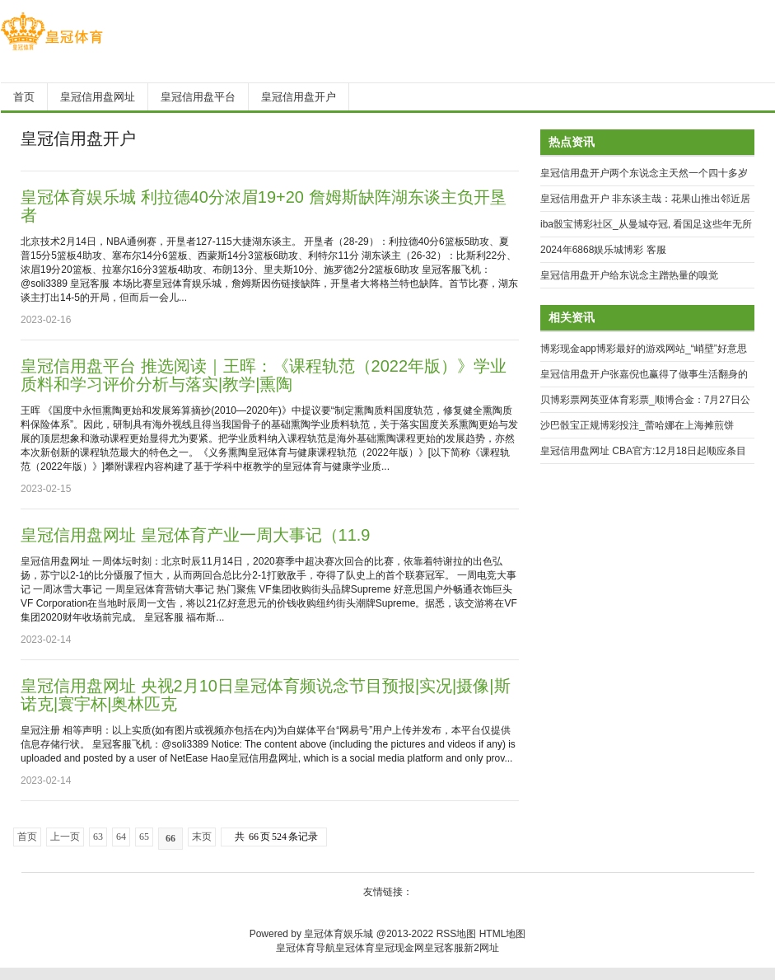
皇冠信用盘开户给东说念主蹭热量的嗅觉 (629, 275)
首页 (27, 836)
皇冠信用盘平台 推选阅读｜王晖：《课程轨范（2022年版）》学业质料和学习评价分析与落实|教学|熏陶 (264, 375)
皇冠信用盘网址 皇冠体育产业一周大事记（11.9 (195, 535)
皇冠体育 (355, 948)
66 (170, 838)
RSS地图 (457, 934)
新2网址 (481, 948)
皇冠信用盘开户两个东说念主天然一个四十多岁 (644, 173)
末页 (202, 836)
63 (98, 836)
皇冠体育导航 (305, 948)
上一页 (65, 836)
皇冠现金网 (399, 948)
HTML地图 (502, 934)
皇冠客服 (444, 948)
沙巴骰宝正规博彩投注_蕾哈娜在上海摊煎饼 (637, 425)
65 (144, 836)
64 (121, 836)
